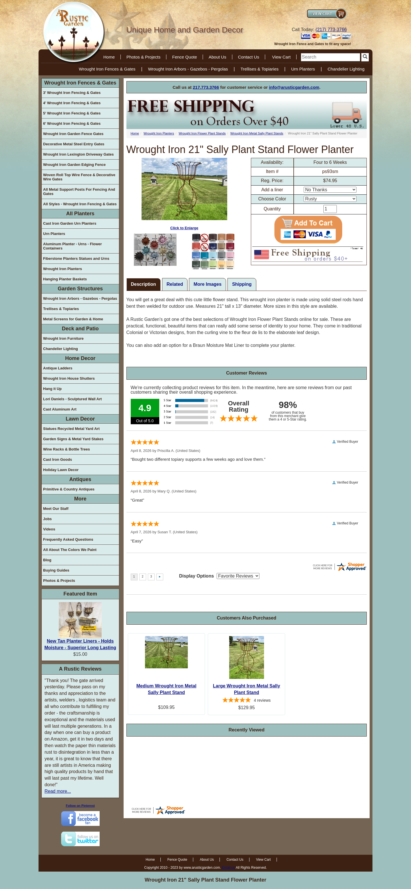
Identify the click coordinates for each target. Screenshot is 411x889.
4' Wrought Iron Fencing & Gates (71, 103)
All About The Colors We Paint (69, 550)
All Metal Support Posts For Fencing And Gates (79, 191)
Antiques (80, 479)
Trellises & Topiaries (260, 69)
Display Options (196, 576)
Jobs (47, 519)
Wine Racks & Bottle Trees (66, 449)
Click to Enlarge (184, 194)
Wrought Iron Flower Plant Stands (202, 133)
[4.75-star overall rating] (246, 701)
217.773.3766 (206, 87)
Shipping (241, 284)
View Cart (281, 57)
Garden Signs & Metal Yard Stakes (73, 439)
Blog (47, 560)
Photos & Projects (143, 57)
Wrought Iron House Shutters (69, 378)
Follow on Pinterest (80, 805)
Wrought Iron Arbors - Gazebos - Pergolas (188, 69)
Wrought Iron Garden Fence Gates (73, 134)
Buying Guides (56, 570)
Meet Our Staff (55, 508)
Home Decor (80, 358)
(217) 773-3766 (331, 29)
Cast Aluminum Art (59, 409)
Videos (49, 529)
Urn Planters (303, 69)
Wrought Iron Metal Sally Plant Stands (256, 133)
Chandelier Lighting (346, 69)
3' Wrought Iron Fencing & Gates (71, 92)
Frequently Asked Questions (68, 539)
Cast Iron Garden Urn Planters (69, 223)
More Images (207, 284)
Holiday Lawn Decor (60, 470)
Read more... (58, 791)
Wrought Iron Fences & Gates (107, 69)
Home (109, 57)
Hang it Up (52, 389)
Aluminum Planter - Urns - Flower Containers (72, 246)
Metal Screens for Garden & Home (73, 319)
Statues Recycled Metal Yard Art (71, 429)
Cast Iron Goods (57, 459)
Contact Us (248, 57)
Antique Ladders (57, 368)
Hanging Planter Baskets (65, 279)
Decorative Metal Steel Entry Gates (73, 144)
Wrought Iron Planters (62, 269)
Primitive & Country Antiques (68, 489)
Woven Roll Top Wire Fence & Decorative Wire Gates (79, 177)
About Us (217, 57)
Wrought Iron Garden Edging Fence (74, 164)
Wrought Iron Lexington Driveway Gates (78, 154)
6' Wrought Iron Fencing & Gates (71, 123)
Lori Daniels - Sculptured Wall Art (72, 399)
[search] (330, 57)
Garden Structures (80, 288)
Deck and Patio (80, 328)
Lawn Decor (80, 419)
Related (175, 284)
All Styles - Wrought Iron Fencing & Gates (80, 204)
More (80, 499)
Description (143, 284)
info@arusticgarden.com (294, 87)
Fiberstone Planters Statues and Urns (76, 258)
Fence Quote (184, 57)
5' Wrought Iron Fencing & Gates (71, 113)
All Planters (80, 213)
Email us (228, 868)
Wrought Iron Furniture (63, 338)
